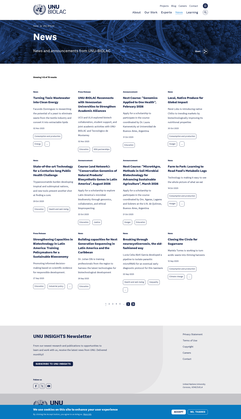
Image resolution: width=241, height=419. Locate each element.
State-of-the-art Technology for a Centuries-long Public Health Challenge (53, 171)
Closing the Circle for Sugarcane (182, 241)
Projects (164, 5)
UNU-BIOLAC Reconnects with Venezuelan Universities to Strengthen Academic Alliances (97, 104)
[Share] (205, 51)
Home (35, 26)
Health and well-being (59, 209)
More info (87, 415)
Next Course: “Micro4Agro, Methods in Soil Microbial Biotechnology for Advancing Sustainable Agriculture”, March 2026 (142, 175)
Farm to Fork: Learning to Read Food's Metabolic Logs (187, 169)
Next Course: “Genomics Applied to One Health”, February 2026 (140, 102)
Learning (192, 12)
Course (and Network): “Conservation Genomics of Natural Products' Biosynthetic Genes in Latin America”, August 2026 (97, 175)
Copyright (188, 346)
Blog (173, 5)
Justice (97, 222)
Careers (183, 5)
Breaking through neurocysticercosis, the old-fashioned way (142, 243)
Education (84, 149)
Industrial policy (56, 286)
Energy (38, 144)
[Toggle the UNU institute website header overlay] (205, 5)
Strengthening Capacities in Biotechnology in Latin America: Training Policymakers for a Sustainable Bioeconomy (53, 247)
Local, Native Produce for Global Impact (185, 100)
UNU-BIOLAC (49, 26)
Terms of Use (190, 340)
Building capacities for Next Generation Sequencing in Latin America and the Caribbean (97, 245)
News (179, 12)
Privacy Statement (193, 334)
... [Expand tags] (47, 144)
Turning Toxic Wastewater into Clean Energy (51, 100)
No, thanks (197, 413)
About (136, 12)
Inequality (153, 282)
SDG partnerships (101, 149)
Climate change (176, 276)
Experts (166, 12)
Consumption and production (47, 136)
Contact (193, 5)
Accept (178, 413)
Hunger (172, 144)
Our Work (150, 12)
